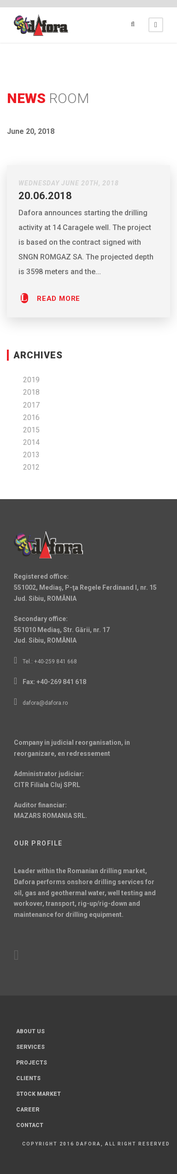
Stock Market (38, 1094)
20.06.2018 (45, 195)
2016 (31, 417)
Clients (28, 1078)
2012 (31, 467)
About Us (30, 1031)
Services (30, 1047)
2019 (31, 379)
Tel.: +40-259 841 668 (50, 661)
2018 (31, 392)
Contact (29, 1125)
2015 (31, 430)
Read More (58, 298)
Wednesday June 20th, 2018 (68, 183)
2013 (31, 454)
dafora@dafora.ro (45, 703)
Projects (31, 1062)
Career (28, 1109)
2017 (31, 405)
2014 (31, 442)
